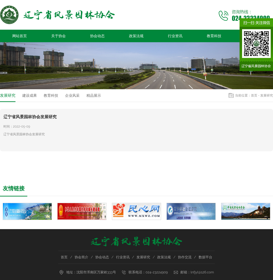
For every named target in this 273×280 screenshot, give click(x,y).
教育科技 (214, 36)
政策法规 (136, 36)
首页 (254, 95)
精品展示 (93, 95)
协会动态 (97, 36)
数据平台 (205, 257)
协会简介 (81, 257)
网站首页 (19, 36)
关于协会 (58, 36)
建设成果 (29, 95)
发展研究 (7, 95)
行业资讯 (175, 36)
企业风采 (72, 95)
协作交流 (185, 257)
